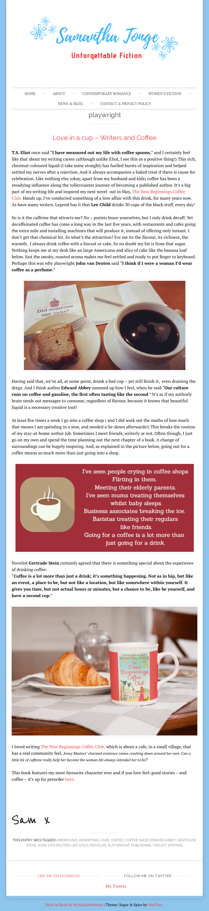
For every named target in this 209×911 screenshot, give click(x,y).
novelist (98, 845)
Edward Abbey (162, 840)
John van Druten (54, 845)
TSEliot (159, 845)
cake (104, 840)
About (59, 93)
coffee (117, 840)
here (69, 779)
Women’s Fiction (164, 93)
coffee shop (136, 840)
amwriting (89, 840)
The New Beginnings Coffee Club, (73, 747)
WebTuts (155, 904)
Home (29, 93)
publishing (141, 845)
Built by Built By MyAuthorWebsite (74, 904)
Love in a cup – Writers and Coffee (104, 138)
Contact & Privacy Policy (125, 103)
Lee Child (80, 845)
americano (66, 840)
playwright (119, 845)
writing (175, 845)
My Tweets (116, 886)
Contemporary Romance (106, 93)
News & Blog (70, 103)
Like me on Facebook (59, 876)
